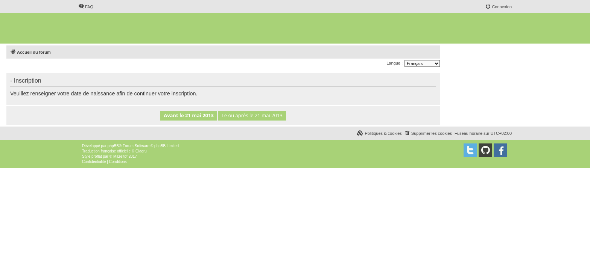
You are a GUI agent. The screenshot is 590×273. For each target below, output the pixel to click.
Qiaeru (141, 151)
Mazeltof (120, 156)
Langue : (394, 63)
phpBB (113, 146)
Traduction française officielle (106, 151)
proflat (96, 156)
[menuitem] (85, 6)
